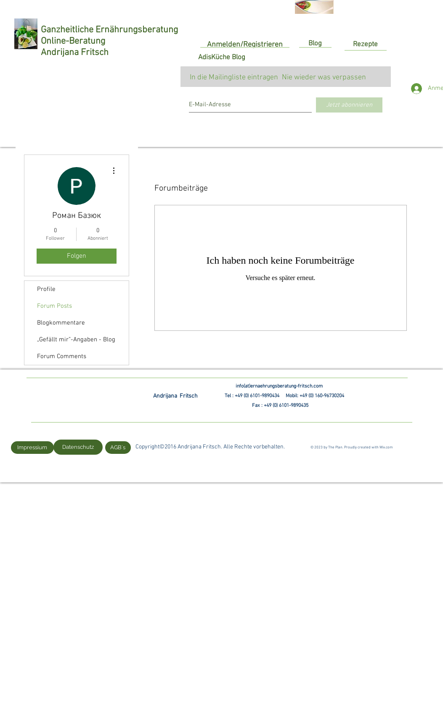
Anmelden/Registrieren (245, 44)
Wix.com (386, 447)
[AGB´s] (118, 447)
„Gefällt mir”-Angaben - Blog (76, 339)
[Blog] (315, 44)
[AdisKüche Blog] (222, 58)
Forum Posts (54, 306)
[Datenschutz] (78, 447)
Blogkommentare (61, 323)
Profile (46, 289)
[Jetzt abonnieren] (349, 105)
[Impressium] (32, 447)
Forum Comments (61, 356)
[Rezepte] (365, 45)
